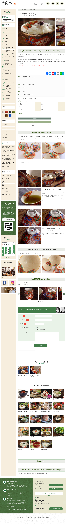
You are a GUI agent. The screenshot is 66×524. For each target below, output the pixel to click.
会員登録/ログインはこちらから (24, 474)
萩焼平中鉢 (23, 419)
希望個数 (23, 324)
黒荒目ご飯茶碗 (23, 394)
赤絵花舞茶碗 (23, 445)
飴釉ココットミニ (35, 407)
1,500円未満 (4, 124)
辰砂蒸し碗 (35, 419)
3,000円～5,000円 (5, 134)
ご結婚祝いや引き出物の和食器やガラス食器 (8, 151)
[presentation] (26, 355)
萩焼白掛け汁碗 (46, 432)
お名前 (22, 316)
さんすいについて (20, 517)
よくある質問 (56, 485)
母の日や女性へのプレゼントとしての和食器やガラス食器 (8, 159)
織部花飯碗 (58, 432)
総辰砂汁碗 (35, 445)
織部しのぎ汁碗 (23, 432)
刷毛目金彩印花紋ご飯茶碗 (58, 394)
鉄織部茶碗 (35, 394)
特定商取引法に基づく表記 (43, 517)
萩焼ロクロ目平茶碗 (46, 407)
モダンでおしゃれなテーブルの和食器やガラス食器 (8, 147)
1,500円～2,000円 (5, 128)
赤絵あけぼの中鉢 (58, 407)
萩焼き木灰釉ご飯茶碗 (23, 407)
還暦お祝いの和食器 (6, 166)
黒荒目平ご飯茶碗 (58, 419)
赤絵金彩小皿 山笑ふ (23, 371)
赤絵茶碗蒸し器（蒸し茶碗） (46, 394)
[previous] (19, 294)
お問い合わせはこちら (56, 488)
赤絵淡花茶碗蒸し (46, 419)
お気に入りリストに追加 (34, 121)
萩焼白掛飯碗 (46, 445)
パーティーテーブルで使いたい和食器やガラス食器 (8, 155)
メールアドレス (24, 320)
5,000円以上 (4, 137)
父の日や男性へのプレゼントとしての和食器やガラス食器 (8, 163)
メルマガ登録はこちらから (8, 219)
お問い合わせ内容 (23, 332)
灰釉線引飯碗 (35, 432)
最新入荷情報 (32, 65)
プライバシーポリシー (31, 517)
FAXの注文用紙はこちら (56, 508)
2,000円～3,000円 (5, 131)
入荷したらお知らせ (34, 118)
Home (20, 9)
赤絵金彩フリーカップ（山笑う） (35, 371)
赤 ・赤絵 (24, 9)
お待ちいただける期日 (24, 327)
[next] (64, 294)
